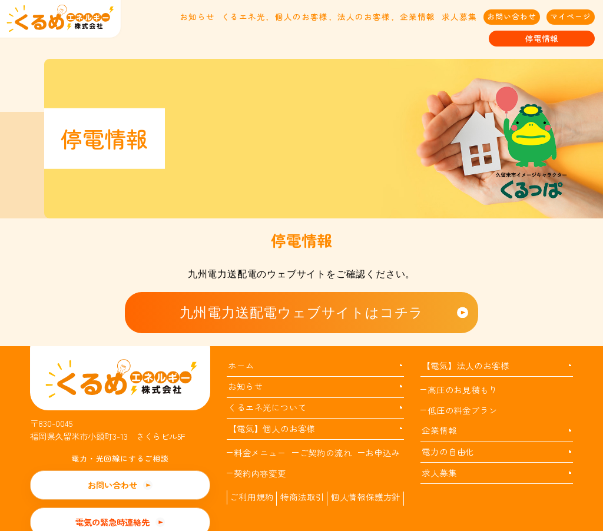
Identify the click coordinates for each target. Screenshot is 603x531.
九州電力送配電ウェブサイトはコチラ (302, 312)
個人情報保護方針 (365, 496)
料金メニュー (260, 452)
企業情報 (417, 16)
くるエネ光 (243, 16)
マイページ (570, 16)
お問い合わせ (511, 16)
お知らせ (197, 16)
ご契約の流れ (326, 452)
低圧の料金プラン (462, 410)
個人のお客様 (301, 16)
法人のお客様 (363, 16)
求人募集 (459, 16)
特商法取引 (302, 496)
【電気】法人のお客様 (465, 365)
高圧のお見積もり (462, 389)
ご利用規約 (251, 496)
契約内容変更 (260, 473)
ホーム (241, 365)
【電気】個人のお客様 (271, 428)
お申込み (382, 452)
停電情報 (541, 38)
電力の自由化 (448, 451)
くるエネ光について (267, 407)
